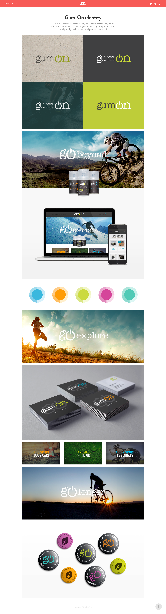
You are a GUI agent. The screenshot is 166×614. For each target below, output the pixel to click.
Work (7, 3)
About (14, 3)
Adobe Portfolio (87, 607)
